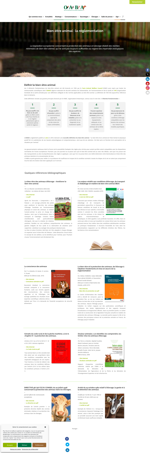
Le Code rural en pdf (33, 349)
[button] (45, 427)
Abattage (58, 17)
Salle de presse (107, 17)
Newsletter (137, 2)
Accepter (10, 445)
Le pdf (28, 197)
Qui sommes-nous (35, 17)
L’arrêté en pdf (84, 405)
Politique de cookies (15, 449)
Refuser (24, 445)
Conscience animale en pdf (35, 281)
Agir (117, 17)
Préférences (39, 445)
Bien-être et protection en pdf (89, 291)
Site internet (30, 195)
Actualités (49, 17)
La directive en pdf (32, 403)
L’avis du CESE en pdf (86, 197)
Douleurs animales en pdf (88, 361)
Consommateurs (71, 17)
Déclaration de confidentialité (30, 449)
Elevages (95, 17)
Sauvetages (84, 17)
